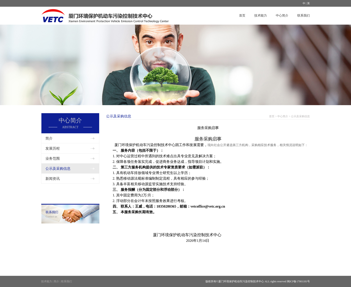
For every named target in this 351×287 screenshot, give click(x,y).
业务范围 (52, 158)
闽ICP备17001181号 (298, 281)
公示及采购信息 (58, 168)
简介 (49, 138)
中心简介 (282, 15)
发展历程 (52, 148)
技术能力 (260, 15)
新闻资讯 (52, 179)
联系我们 (303, 15)
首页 (242, 15)
